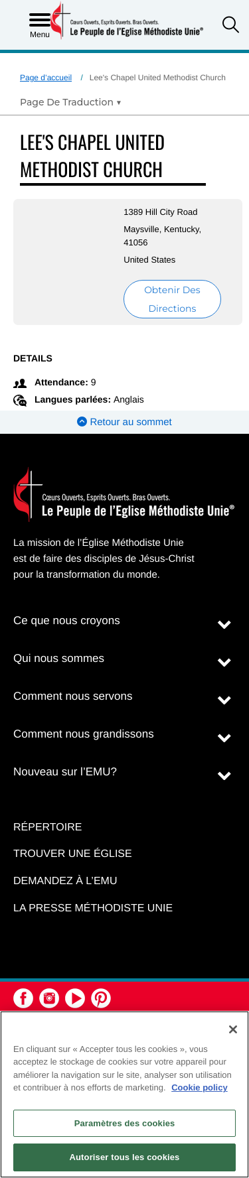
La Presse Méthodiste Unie (93, 908)
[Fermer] (233, 1029)
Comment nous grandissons (83, 734)
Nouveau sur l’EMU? (65, 771)
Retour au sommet (124, 422)
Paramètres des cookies (124, 1123)
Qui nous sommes (58, 658)
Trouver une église (72, 854)
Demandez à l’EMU (65, 881)
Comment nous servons (73, 696)
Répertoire (47, 827)
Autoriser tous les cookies (125, 1157)
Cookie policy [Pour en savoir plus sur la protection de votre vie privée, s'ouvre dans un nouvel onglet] (199, 1087)
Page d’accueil (46, 77)
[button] (230, 26)
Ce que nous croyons (66, 620)
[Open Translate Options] (71, 102)
